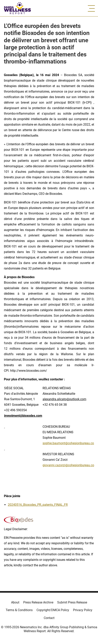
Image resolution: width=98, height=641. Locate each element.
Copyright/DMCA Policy (53, 610)
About (15, 602)
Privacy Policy (82, 610)
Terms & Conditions (19, 610)
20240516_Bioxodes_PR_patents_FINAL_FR (38, 505)
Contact (49, 618)
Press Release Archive (38, 602)
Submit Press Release (72, 602)
